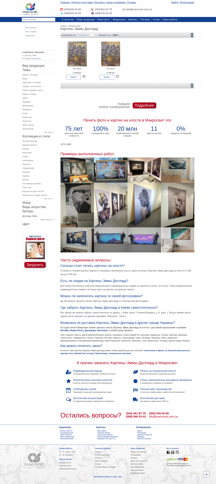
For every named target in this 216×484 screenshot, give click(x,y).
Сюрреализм (28, 168)
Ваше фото (104, 19)
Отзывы (131, 2)
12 (112, 35)
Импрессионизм (29, 145)
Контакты (99, 2)
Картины (132, 19)
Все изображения (137, 467)
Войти (175, 2)
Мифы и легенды (30, 75)
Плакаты (134, 458)
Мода (24, 79)
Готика (25, 156)
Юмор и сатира (29, 94)
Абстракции (141, 433)
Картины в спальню (144, 435)
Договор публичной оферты (177, 464)
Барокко (26, 176)
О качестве (68, 19)
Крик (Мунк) (101, 431)
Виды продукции (86, 19)
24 (115, 35)
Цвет (26, 224)
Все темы (48, 132)
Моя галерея (31, 31)
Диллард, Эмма (31, 55)
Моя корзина (31, 27)
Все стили (48, 199)
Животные (27, 117)
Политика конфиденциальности (179, 465)
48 (118, 35)
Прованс (26, 172)
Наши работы (170, 19)
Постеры (145, 19)
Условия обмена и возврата (105, 467)
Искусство (27, 121)
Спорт (25, 113)
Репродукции (136, 455)
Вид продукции (33, 65)
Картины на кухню (144, 439)
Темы (26, 70)
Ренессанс (27, 153)
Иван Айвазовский (67, 437)
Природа (26, 102)
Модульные (119, 19)
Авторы (27, 211)
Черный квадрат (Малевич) (107, 437)
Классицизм (27, 160)
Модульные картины (138, 452)
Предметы (27, 109)
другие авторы (46, 220)
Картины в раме (137, 464)
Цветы (25, 98)
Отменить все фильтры (33, 58)
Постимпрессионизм (31, 183)
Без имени (77, 69)
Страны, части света (31, 86)
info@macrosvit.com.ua (163, 416)
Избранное (30, 35)
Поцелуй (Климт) (103, 433)
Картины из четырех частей (34, 195)
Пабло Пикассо (66, 435)
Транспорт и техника (31, 82)
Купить (73, 77)
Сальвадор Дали (66, 433)
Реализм (26, 164)
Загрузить (34, 265)
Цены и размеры (116, 2)
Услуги (156, 19)
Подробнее (144, 105)
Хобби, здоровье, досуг (32, 90)
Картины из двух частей (33, 191)
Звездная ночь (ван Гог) (106, 439)
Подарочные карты (138, 473)
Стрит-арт (26, 187)
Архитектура (28, 129)
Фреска (25, 180)
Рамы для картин (137, 470)
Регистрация (187, 2)
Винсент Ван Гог (66, 431)
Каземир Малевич (67, 439)
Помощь (65, 2)
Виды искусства (34, 207)
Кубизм (25, 149)
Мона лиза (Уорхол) (105, 435)
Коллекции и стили (36, 136)
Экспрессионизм (29, 141)
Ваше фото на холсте (139, 461)
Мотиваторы (27, 106)
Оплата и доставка (82, 2)
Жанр (26, 202)
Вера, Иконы (28, 125)
